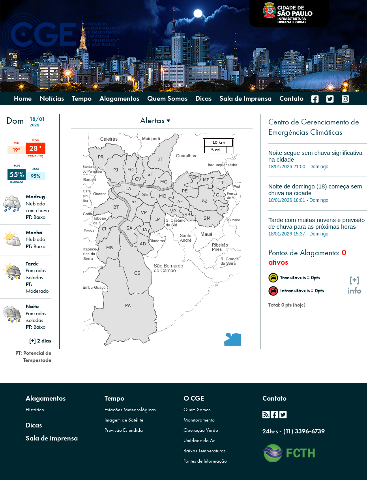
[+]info (355, 285)
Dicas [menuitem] (203, 98)
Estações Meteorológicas (130, 409)
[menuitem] (314, 99)
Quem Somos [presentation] (167, 98)
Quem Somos (197, 409)
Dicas (34, 424)
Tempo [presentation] (82, 98)
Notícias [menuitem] (51, 98)
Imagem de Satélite (124, 419)
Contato (274, 398)
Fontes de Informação (205, 460)
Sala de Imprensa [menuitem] (245, 98)
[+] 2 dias (40, 340)
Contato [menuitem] (291, 98)
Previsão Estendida (124, 430)
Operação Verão (201, 430)
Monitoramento (199, 419)
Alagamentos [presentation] (119, 98)
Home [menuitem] (23, 98)
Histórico (35, 409)
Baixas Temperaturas (205, 450)
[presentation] (155, 120)
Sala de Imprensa (52, 437)
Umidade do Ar (199, 440)
